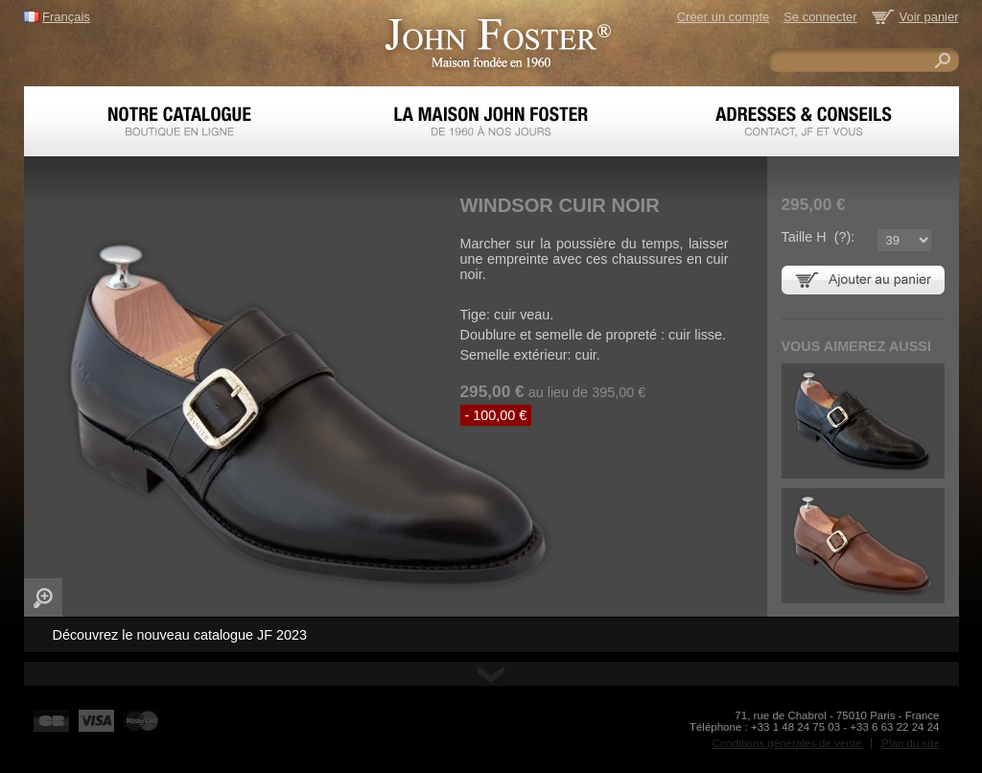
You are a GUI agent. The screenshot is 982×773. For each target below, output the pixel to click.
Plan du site (910, 743)
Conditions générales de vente (787, 743)
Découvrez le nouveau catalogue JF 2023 (180, 635)
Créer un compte (723, 17)
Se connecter (819, 17)
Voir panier (929, 17)
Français (66, 17)
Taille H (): (818, 237)
